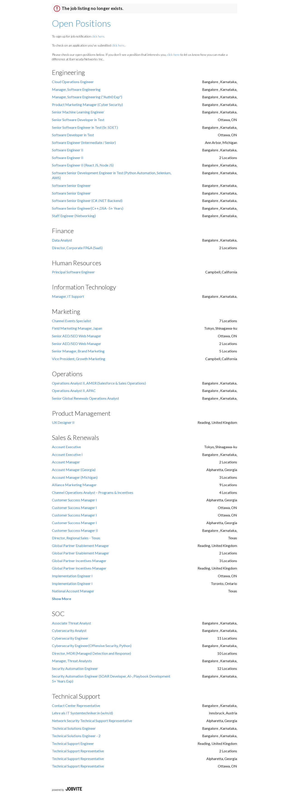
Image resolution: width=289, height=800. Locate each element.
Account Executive (66, 447)
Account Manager (66, 462)
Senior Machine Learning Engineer (78, 112)
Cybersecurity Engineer (70, 638)
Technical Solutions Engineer (74, 728)
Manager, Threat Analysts (72, 661)
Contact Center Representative (76, 705)
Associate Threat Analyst (71, 623)
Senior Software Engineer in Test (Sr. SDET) (85, 127)
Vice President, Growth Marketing (78, 359)
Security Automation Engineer (75, 668)
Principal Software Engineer (73, 272)
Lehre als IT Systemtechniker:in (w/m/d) (82, 713)
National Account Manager (73, 591)
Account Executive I (67, 454)
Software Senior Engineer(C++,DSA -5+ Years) (87, 208)
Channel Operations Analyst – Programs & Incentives (92, 492)
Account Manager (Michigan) (75, 477)
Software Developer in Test (73, 135)
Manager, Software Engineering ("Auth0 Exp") (87, 97)
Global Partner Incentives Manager (79, 560)
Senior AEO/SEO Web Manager (76, 336)
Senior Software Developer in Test (78, 119)
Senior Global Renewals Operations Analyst (85, 398)
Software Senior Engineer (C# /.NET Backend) (87, 200)
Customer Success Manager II (75, 530)
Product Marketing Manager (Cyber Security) (87, 104)
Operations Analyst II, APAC (74, 390)
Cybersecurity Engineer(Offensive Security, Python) (91, 645)
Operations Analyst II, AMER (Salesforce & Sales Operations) (99, 383)
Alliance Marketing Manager (74, 485)
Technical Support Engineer (73, 743)
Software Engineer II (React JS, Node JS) (83, 165)
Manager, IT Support (68, 296)
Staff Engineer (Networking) (74, 215)
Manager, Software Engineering (76, 89)
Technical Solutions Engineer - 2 (76, 736)
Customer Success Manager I (74, 500)
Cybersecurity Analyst (69, 630)
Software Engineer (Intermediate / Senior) (84, 142)
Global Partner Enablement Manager (80, 545)
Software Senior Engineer (71, 185)
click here (98, 36)
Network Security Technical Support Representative (92, 720)
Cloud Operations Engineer (73, 82)
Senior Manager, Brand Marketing (78, 351)
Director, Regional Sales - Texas (76, 538)
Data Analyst (62, 240)
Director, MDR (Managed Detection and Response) (91, 653)
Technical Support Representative (78, 751)
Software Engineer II (67, 150)
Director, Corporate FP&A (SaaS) (77, 248)
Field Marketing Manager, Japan (77, 328)
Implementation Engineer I (72, 576)
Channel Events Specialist (71, 321)
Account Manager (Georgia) (74, 469)
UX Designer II (63, 422)
